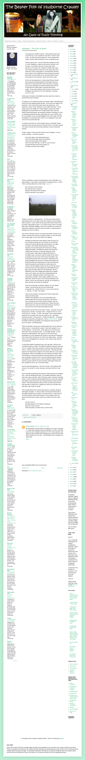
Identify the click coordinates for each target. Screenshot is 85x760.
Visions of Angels (73, 274)
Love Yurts (74, 202)
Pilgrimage (10, 642)
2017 (71, 70)
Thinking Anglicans (10, 279)
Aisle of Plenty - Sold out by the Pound (74, 114)
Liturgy (9, 618)
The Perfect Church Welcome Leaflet (73, 648)
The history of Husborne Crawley (73, 688)
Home (42, 468)
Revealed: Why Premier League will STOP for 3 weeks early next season (11, 125)
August (73, 89)
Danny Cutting (30, 426)
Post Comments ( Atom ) (35, 470)
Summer (49, 41)
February (73, 103)
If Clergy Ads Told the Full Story (73, 627)
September (74, 85)
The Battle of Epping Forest (74, 129)
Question (48, 184)
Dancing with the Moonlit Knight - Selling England (74, 179)
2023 (71, 56)
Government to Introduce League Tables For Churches (74, 386)
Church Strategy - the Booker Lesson (74, 135)
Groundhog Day (74, 447)
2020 (71, 63)
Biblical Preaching (10, 349)
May (72, 96)
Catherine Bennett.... (74, 323)
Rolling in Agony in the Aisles (74, 232)
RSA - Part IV (10, 160)
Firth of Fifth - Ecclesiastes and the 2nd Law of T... (74, 148)
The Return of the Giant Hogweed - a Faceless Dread (74, 259)
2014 (71, 469)
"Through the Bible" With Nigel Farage (73, 608)
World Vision (73, 666)
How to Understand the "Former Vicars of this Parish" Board (74, 596)
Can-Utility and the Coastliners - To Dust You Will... (74, 364)
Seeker (9, 641)
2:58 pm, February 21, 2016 (42, 426)
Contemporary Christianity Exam (73, 621)
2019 (71, 65)
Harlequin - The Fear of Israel (34, 49)
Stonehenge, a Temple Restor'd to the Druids (74, 697)
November (74, 78)
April (72, 98)
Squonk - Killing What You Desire (74, 190)
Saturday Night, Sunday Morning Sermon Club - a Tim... (74, 214)
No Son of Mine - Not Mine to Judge (74, 289)
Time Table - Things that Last (74, 341)
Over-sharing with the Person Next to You (74, 197)
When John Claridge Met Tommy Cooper (11, 258)
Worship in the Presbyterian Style (74, 164)
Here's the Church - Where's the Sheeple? (74, 156)
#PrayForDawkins (74, 326)
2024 (71, 54)
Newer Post (25, 468)
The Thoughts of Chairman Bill (11, 225)
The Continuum (10, 467)
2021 (71, 60)
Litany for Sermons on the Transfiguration (74, 404)
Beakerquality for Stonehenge (74, 434)
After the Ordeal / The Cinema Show (74, 122)
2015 (71, 467)
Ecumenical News (74, 283)
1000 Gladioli (74, 438)
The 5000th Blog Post (74, 185)
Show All (15, 660)
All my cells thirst (11, 79)
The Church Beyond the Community (73, 655)
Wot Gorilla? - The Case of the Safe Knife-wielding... (74, 250)
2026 (71, 49)
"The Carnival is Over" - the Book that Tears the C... (74, 372)
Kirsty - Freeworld (72, 683)
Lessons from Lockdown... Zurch (10, 336)
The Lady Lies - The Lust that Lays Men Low (74, 305)
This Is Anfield (11, 121)
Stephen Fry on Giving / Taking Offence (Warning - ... (74, 296)
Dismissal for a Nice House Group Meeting (74, 426)
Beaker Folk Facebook (10, 41)
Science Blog (11, 429)
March (73, 100)
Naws (8, 159)
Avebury (72, 707)
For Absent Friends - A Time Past (74, 352)
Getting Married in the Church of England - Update (74, 615)
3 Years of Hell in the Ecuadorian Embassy (74, 419)
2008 (71, 483)
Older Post (60, 468)
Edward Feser (11, 382)
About (19, 41)
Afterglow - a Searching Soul (74, 318)
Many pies (10, 543)
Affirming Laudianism (73, 704)
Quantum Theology (9, 77)
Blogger (62, 738)
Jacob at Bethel (52, 319)
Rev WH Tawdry (74, 709)
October (73, 81)
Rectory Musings (9, 513)
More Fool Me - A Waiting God (73, 141)
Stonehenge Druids (73, 701)
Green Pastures (74, 664)
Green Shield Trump (74, 244)
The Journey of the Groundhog (74, 442)
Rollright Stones (74, 691)
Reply (27, 439)
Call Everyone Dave (74, 394)
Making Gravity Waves (73, 346)
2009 (71, 481)
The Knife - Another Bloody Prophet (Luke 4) (74, 332)
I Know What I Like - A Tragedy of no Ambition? (74, 171)
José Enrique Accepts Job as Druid (74, 453)
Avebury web (73, 693)
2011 (71, 476)
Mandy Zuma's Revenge (74, 222)
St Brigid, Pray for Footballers (74, 459)
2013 (71, 472)
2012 (71, 474)
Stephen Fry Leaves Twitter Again (74, 312)
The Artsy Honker (10, 405)
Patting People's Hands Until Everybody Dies (74, 268)
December (74, 74)
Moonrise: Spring (41, 41)
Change (9, 446)
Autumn (55, 41)
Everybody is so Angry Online (74, 108)
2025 (71, 51)
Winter (61, 41)
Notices (73, 337)
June (72, 94)
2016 (71, 72)
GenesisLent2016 (31, 417)
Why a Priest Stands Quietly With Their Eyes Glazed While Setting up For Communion (74, 635)
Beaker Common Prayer (29, 41)
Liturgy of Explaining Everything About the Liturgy (74, 412)
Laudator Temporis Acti (11, 444)
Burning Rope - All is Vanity (74, 237)
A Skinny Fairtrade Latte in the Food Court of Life (11, 331)
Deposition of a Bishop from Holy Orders (11, 307)
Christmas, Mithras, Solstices (72, 671)
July (72, 91)
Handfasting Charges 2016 (74, 279)
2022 (71, 58)
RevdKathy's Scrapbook (10, 207)
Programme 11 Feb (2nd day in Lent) (74, 357)
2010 (71, 479)
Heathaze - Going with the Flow (74, 227)
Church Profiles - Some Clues (74, 603)
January (73, 463)
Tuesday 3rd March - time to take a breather (11, 103)
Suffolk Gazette (11, 133)
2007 (71, 486)
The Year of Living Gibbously (74, 379)
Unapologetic (73, 668)
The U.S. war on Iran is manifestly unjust (11, 385)
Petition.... (73, 241)
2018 (71, 67)
